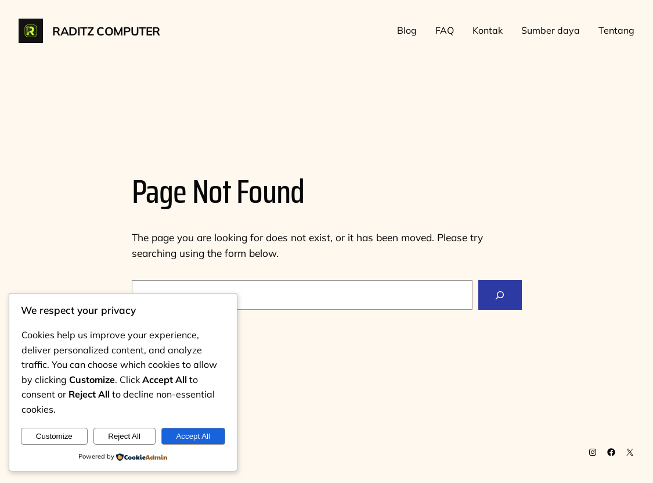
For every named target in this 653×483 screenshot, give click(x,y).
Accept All (193, 436)
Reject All (124, 436)
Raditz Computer (106, 31)
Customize (54, 436)
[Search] (499, 295)
